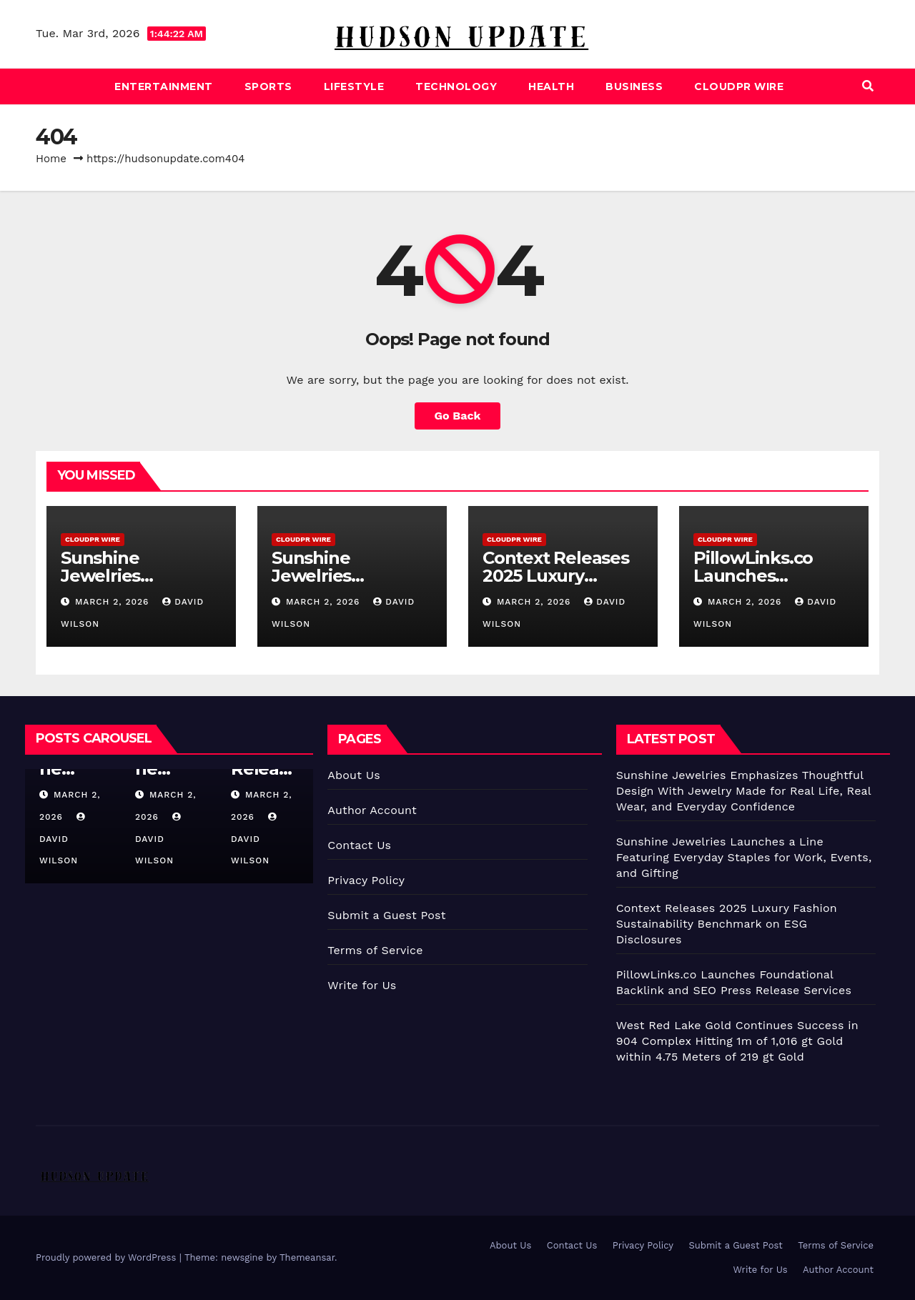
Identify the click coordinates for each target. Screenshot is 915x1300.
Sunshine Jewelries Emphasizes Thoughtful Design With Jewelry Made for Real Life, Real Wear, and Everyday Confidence (743, 790)
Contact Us (359, 845)
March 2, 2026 (113, 602)
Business (634, 86)
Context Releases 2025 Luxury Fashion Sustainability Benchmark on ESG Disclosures (726, 923)
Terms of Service (374, 950)
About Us (353, 775)
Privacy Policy (366, 880)
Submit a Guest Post (386, 915)
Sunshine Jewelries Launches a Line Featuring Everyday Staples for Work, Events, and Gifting (744, 857)
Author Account (372, 810)
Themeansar (307, 1257)
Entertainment (163, 86)
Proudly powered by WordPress (107, 1257)
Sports (268, 86)
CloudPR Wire (738, 86)
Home (51, 158)
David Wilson (64, 839)
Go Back (458, 415)
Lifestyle (354, 86)
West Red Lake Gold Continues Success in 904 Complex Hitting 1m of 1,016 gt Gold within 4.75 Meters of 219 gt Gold (737, 1040)
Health (551, 86)
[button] (868, 86)
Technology (456, 86)
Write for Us (361, 985)
